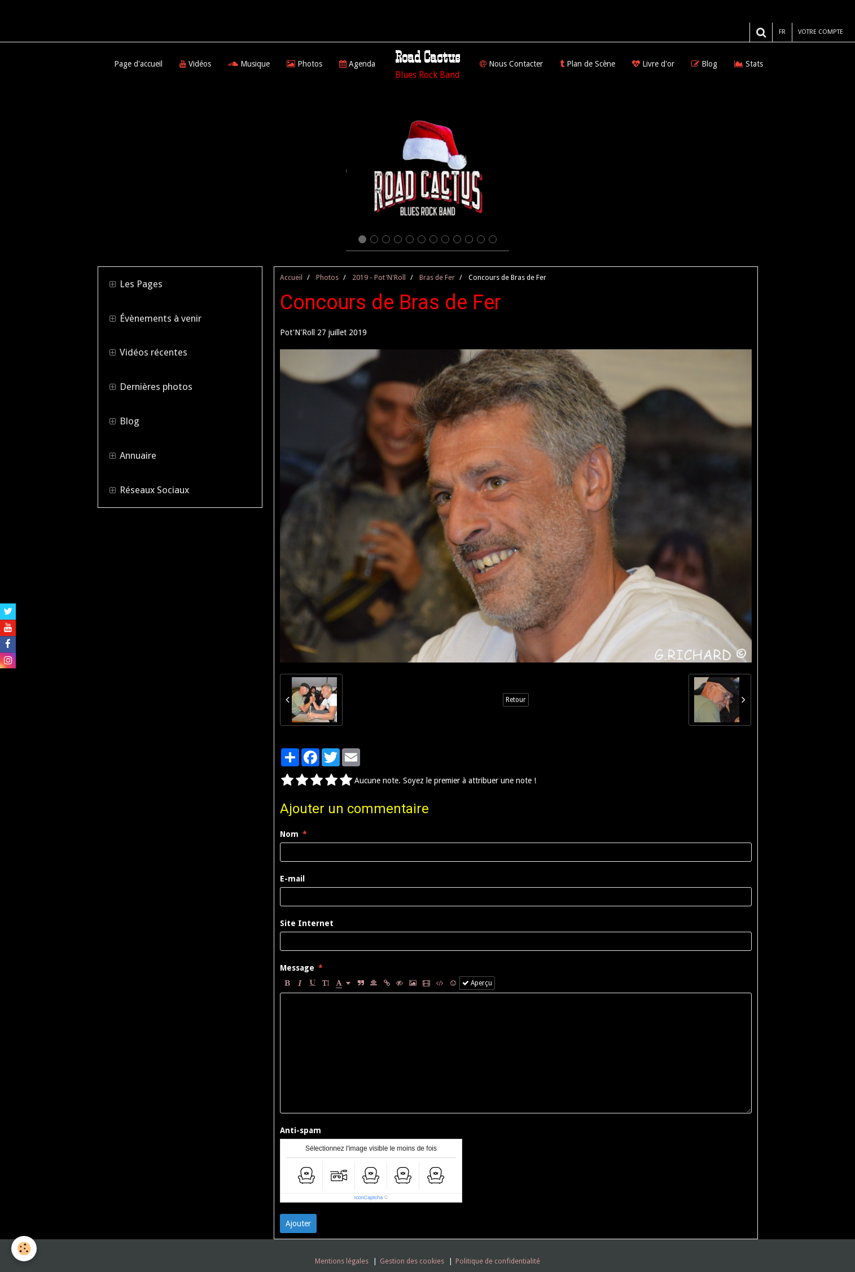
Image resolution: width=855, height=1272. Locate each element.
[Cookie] (24, 1248)
